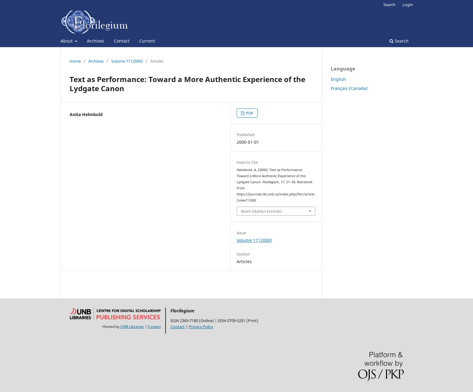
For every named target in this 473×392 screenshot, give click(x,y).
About (67, 41)
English (338, 79)
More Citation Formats (261, 211)
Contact (121, 41)
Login (408, 4)
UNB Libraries (132, 326)
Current (147, 41)
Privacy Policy (201, 326)
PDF (249, 113)
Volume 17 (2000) (127, 61)
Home (75, 61)
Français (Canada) (349, 88)
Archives (95, 41)
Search (399, 41)
